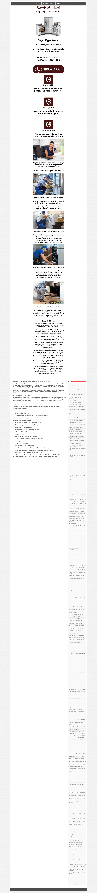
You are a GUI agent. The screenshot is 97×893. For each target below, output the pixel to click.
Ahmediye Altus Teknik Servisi (73, 555)
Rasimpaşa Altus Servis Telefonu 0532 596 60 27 (76, 717)
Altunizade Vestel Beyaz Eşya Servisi (75, 431)
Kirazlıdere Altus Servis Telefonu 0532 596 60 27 (76, 654)
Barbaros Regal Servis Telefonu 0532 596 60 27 (77, 864)
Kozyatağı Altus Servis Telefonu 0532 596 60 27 (77, 709)
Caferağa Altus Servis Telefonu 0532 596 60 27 (76, 689)
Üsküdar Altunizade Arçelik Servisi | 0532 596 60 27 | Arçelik (76, 387)
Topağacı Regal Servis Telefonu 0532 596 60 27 (77, 844)
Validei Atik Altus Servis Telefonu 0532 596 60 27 (76, 626)
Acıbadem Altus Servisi (72, 553)
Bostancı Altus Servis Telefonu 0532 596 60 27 (76, 685)
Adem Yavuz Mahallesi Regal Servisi (75, 766)
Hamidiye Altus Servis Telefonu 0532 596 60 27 (76, 649)
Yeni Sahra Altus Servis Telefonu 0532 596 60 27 (76, 759)
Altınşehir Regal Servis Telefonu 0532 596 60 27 (76, 769)
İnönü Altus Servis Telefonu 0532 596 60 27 (76, 741)
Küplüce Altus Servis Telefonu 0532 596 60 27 (76, 601)
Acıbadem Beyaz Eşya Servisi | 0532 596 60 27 (76, 436)
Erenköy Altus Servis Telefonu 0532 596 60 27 (76, 696)
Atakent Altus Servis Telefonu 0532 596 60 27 (76, 482)
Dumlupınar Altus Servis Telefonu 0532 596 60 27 (76, 692)
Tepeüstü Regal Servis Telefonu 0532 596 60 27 (77, 842)
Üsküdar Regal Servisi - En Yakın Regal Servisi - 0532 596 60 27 (76, 459)
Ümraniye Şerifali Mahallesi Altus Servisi (75, 537)
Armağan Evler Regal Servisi (73, 771)
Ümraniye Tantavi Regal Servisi (74, 838)
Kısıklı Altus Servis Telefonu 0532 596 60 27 (76, 592)
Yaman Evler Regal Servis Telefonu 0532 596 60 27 (76, 847)
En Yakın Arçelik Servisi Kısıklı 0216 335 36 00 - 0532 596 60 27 (76, 476)
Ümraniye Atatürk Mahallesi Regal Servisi (75, 778)
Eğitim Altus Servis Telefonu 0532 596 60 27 (76, 694)
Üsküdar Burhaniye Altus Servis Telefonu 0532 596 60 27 (76, 573)
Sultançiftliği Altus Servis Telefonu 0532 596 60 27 (76, 670)
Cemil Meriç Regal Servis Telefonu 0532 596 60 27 (76, 785)
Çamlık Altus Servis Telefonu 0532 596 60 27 (76, 489)
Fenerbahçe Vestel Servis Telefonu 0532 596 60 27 (77, 699)
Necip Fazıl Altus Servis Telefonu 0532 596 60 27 (76, 532)
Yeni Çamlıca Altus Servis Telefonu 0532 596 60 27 (77, 762)
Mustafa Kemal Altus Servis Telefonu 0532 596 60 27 (76, 754)
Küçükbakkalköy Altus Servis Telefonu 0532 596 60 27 (77, 746)
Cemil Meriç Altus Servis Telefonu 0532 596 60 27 (76, 493)
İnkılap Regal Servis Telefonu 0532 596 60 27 (76, 808)
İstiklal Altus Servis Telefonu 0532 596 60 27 (76, 518)
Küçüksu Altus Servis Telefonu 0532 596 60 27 (76, 597)
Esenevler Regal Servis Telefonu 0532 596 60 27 (76, 793)
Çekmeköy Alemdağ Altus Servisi (74, 633)
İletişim (59, 3)
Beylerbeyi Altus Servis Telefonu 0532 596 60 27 (76, 570)
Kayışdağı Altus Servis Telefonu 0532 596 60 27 (77, 743)
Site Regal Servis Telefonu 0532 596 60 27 (76, 836)
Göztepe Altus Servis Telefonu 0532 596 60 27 (76, 705)
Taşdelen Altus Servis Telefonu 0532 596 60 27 (76, 678)
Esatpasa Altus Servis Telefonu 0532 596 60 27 (76, 735)
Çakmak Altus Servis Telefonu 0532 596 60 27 (76, 487)
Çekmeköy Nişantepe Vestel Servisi (74, 665)
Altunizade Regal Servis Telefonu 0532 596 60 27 (76, 857)
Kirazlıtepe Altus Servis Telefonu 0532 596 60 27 (76, 591)
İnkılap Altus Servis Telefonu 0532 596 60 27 (76, 516)
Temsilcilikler (52, 3)
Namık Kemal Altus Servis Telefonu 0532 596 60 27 (76, 529)
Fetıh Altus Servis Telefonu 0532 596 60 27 (76, 737)
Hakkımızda (45, 3)
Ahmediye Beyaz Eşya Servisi (73, 438)
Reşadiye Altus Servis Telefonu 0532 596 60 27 (76, 672)
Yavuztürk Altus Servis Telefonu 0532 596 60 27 (76, 628)
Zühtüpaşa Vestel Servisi (72, 724)
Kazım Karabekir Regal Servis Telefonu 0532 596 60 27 (76, 816)
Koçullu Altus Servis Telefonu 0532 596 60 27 (76, 656)
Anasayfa (38, 3)
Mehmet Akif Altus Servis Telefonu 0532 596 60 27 (76, 526)
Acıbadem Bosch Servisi (72, 471)
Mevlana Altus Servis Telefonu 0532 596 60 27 (76, 748)
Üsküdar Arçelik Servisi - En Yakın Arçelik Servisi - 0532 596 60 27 (75, 446)
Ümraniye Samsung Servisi (73, 884)
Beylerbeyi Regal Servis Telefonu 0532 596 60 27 (76, 867)
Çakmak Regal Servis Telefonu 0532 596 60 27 (76, 780)
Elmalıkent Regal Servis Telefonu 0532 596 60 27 (76, 790)
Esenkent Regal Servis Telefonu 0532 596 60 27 (76, 796)
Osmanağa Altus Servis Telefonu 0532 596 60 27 (76, 715)
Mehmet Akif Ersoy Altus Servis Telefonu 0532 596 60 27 (76, 607)
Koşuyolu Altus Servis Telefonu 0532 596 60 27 (76, 707)
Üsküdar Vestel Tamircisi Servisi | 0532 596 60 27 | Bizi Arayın (76, 425)
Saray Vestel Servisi (72, 535)
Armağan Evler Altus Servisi (73, 480)
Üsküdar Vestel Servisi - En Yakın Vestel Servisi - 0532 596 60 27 (76, 449)
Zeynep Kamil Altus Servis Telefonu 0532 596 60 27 (76, 631)
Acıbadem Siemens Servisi (73, 473)
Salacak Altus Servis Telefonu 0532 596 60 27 (76, 614)
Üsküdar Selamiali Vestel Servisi (74, 616)
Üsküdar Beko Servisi (72, 453)
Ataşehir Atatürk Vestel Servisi (73, 729)
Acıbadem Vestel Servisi (72, 683)
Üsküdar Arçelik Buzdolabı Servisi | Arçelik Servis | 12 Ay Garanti (76, 441)
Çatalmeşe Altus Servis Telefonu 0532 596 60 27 (76, 640)
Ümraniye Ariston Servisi (72, 400)
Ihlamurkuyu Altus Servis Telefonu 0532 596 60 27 (76, 514)
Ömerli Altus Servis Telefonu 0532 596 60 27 (76, 667)
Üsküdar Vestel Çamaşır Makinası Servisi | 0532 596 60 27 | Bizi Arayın (76, 418)
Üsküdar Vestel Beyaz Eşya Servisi (74, 422)
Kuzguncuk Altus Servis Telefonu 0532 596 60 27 (76, 604)
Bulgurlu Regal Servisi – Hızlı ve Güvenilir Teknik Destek (75, 870)
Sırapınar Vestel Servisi (72, 674)
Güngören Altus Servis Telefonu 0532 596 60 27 (77, 647)
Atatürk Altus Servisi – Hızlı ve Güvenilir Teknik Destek (76, 486)
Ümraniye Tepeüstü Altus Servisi (74, 544)
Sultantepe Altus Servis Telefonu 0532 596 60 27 (76, 621)
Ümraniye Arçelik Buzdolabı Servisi (74, 443)
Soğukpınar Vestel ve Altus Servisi (74, 676)
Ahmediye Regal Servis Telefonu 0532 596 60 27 (76, 855)
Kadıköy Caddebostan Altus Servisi (74, 687)
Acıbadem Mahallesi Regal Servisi (74, 460)
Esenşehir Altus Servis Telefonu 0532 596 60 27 (77, 503)
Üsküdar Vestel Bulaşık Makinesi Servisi (75, 420)
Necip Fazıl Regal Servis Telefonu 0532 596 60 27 (76, 828)
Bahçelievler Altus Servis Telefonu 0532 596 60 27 (76, 563)
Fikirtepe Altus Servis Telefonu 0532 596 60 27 (76, 703)
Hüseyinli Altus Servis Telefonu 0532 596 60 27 (76, 651)
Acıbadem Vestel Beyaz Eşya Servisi (75, 429)
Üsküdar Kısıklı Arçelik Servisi (73, 389)
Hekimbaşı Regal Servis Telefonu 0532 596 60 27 (76, 811)
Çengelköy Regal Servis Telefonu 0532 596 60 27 (76, 876)
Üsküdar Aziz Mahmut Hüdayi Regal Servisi (76, 859)
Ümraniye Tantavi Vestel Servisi (74, 546)
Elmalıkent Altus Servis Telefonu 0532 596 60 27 (76, 497)
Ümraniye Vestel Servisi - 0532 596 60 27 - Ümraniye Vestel (76, 398)
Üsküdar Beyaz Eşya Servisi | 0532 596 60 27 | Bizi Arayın (76, 434)
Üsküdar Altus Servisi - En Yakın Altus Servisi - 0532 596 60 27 (76, 456)
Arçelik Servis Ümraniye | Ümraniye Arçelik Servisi (76, 392)
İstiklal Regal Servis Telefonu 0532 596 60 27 (76, 813)
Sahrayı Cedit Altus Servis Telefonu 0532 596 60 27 (76, 720)
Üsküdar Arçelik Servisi (72, 877)
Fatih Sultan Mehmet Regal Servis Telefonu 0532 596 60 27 (76, 802)
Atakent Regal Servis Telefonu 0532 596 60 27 (76, 776)
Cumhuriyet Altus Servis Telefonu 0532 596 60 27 (76, 579)
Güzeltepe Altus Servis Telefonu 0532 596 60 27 (76, 584)
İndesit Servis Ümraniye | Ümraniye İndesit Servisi (76, 407)
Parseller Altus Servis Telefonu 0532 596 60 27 (76, 533)
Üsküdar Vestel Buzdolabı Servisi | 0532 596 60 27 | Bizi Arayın (76, 415)
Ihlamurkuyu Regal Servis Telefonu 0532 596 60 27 (77, 807)
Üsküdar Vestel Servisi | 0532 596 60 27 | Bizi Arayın (76, 413)
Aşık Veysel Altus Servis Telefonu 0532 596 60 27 (76, 727)
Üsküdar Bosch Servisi (72, 451)
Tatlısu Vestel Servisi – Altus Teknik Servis (75, 542)
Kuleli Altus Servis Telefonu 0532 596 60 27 (76, 599)
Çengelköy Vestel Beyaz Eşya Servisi (75, 427)
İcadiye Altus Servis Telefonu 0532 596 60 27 (76, 585)
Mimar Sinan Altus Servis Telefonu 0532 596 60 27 (76, 610)
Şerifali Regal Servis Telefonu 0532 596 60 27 (76, 834)
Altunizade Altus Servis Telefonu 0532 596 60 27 (76, 558)
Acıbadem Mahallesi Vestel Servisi (74, 464)
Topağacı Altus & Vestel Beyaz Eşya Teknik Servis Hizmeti (76, 549)
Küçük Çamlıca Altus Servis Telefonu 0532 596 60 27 (76, 596)
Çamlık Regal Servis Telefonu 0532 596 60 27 (76, 782)
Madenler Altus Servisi (72, 523)
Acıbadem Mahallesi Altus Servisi (74, 462)
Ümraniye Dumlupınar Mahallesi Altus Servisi (76, 494)
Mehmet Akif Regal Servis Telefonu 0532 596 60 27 (76, 822)
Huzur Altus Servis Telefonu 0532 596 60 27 (76, 511)
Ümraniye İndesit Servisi (72, 882)
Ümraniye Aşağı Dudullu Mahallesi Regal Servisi (75, 774)
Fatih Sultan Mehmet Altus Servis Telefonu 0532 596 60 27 (77, 506)
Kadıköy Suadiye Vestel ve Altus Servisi (75, 722)
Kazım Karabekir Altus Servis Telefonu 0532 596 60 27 (76, 521)
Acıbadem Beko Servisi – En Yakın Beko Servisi (77, 469)
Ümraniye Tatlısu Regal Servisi (73, 840)
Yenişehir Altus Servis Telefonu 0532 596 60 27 (76, 764)
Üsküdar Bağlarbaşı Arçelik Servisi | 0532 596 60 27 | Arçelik (76, 385)
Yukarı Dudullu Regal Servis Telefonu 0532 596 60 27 (76, 850)
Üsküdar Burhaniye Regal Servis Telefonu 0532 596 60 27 (76, 873)
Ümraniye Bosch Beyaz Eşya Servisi (74, 402)
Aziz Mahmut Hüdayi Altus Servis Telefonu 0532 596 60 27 (77, 561)
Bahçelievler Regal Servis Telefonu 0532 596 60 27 (77, 862)
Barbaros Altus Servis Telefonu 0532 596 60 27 (76, 565)
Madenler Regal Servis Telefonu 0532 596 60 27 (76, 819)
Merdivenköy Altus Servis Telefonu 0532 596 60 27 (76, 712)
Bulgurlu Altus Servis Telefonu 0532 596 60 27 (76, 567)
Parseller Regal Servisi (72, 829)
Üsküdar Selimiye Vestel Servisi (74, 618)
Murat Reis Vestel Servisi (72, 612)
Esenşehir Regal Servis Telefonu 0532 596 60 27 (76, 799)
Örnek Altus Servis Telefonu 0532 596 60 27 (76, 756)
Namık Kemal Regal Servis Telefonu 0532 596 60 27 (76, 825)
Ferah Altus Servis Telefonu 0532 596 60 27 (76, 581)
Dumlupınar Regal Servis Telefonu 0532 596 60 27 (76, 788)
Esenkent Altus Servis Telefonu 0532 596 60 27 (76, 501)
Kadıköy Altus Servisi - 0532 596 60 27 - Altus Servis (76, 479)
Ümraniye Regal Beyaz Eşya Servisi (74, 404)
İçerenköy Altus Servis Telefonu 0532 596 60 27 (76, 739)
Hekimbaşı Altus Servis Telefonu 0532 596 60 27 (76, 509)
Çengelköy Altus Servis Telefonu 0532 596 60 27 (76, 576)
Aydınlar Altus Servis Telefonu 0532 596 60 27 (76, 635)
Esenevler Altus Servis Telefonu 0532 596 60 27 (77, 499)
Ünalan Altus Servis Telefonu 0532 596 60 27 (76, 623)
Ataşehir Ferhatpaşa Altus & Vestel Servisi (76, 731)
